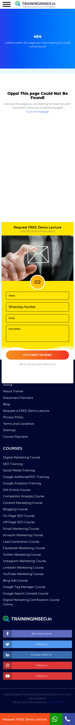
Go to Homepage (37, 111)
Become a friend (27, 634)
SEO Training (13, 464)
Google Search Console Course (25, 593)
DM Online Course (16, 490)
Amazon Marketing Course (23, 535)
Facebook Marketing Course (24, 548)
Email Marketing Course (21, 529)
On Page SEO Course (19, 516)
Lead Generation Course (21, 542)
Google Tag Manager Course (24, 587)
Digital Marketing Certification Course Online (31, 602)
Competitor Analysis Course (23, 496)
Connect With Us (27, 655)
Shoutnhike (55, 702)
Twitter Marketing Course (22, 554)
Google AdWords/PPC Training (26, 477)
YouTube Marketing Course (23, 574)
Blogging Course (15, 509)
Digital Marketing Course (21, 457)
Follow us (25, 644)
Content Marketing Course (23, 503)
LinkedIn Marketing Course (23, 567)
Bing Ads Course (15, 580)
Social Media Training (19, 470)
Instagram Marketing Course (24, 561)
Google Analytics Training (22, 483)
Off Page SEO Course (19, 522)
